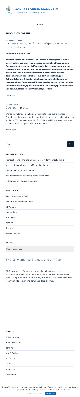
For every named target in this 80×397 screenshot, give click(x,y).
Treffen (9, 228)
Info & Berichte (13, 353)
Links (8, 364)
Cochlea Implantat (17, 107)
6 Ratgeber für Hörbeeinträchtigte (21, 181)
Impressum (11, 369)
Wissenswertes (13, 233)
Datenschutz (11, 374)
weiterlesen (11, 95)
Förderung (10, 358)
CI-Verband (11, 207)
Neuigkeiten (11, 212)
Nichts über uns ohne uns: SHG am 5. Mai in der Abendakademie (35, 160)
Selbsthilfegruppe (14, 342)
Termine (9, 223)
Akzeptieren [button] (50, 393)
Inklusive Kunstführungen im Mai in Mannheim (27, 165)
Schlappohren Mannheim (36, 9)
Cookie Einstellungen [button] (34, 393)
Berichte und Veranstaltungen (19, 202)
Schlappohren (12, 337)
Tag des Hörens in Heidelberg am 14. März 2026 (27, 176)
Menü (40, 24)
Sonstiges (10, 217)
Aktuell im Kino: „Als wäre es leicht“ (21, 170)
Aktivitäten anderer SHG (17, 196)
